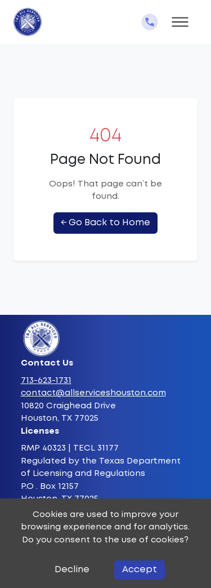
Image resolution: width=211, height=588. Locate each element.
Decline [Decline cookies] (72, 569)
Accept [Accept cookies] (139, 569)
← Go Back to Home (105, 223)
